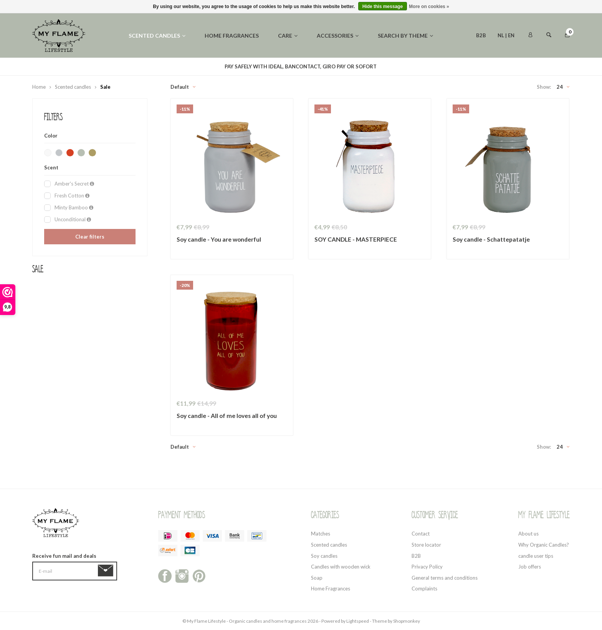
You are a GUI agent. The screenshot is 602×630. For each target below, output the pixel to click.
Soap (316, 578)
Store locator (426, 545)
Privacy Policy (427, 567)
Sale (105, 87)
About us (528, 534)
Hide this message (382, 6)
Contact (421, 534)
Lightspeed (357, 621)
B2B (481, 35)
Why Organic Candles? (543, 545)
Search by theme (405, 35)
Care (288, 35)
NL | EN (506, 35)
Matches (320, 534)
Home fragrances (232, 35)
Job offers (529, 567)
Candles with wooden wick (340, 567)
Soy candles (324, 556)
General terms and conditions (445, 578)
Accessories (338, 35)
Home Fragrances (330, 588)
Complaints (424, 588)
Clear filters (89, 237)
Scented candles (157, 35)
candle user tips (535, 556)
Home (39, 87)
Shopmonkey (406, 621)
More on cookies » (429, 6)
